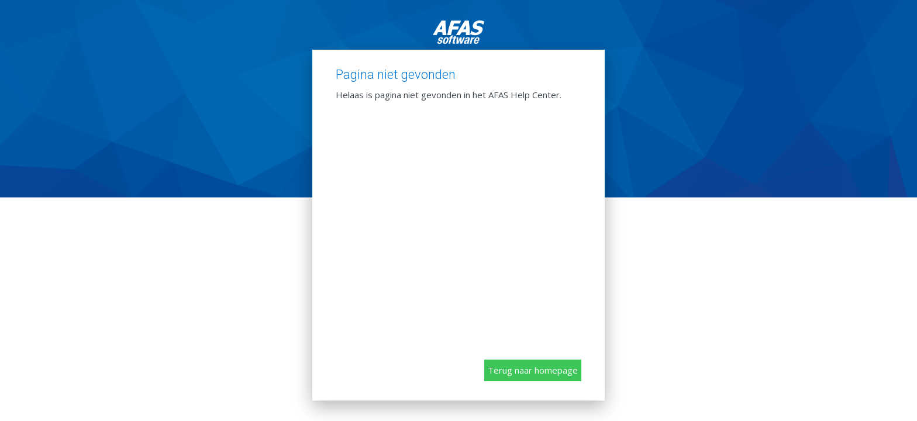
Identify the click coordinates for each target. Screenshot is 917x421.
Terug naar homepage (533, 370)
